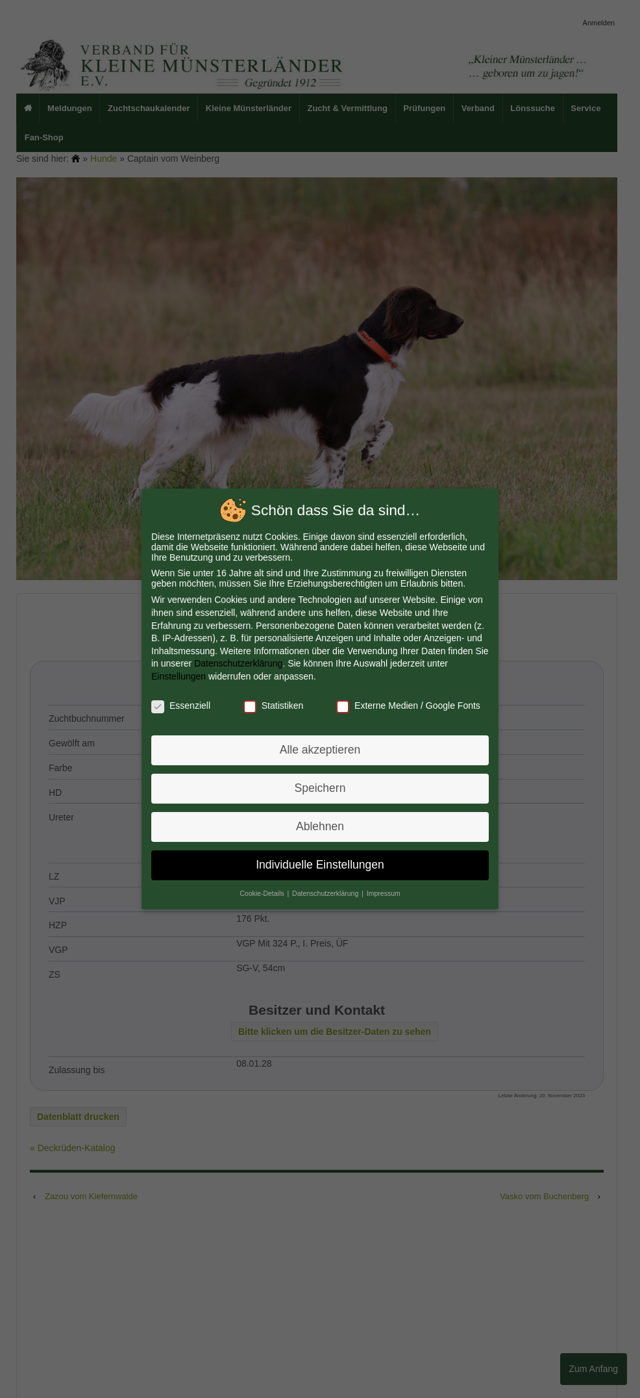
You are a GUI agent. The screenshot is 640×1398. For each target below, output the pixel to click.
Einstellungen (181, 677)
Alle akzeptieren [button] (320, 749)
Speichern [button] (320, 786)
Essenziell (183, 705)
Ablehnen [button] (320, 824)
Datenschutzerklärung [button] (326, 889)
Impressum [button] (382, 889)
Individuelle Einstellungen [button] (319, 861)
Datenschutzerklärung (240, 664)
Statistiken (274, 705)
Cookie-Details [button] (264, 889)
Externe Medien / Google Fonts (406, 705)
